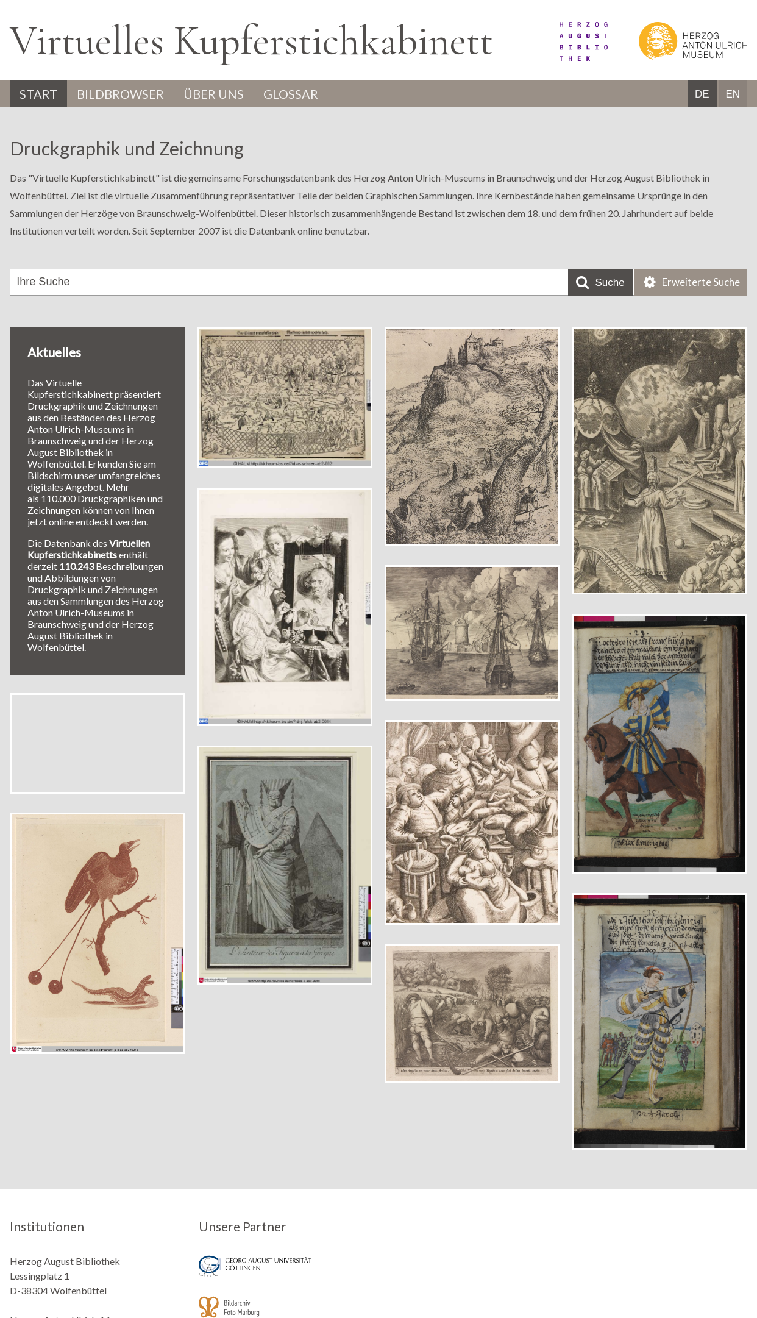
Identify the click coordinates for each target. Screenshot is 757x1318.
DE (702, 94)
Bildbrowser (120, 94)
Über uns (213, 94)
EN (732, 94)
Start (38, 94)
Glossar (290, 94)
